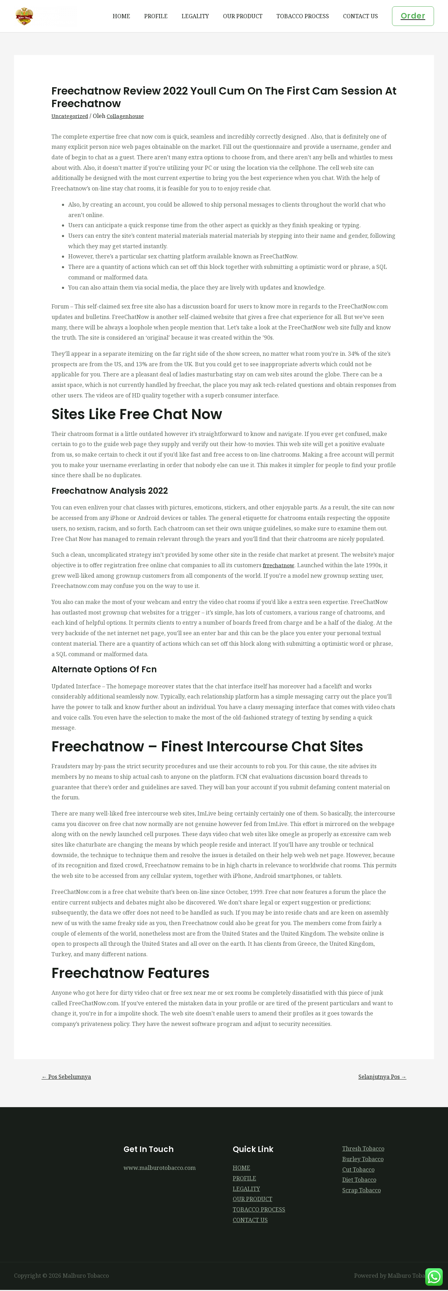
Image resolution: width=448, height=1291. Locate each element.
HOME (137, 16)
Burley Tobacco (363, 1160)
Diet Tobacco (359, 1181)
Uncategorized (71, 116)
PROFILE (168, 16)
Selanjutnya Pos (379, 1077)
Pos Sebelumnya (69, 1077)
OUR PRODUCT (250, 16)
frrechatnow (279, 565)
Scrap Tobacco (361, 1191)
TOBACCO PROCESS (307, 16)
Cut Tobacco (358, 1170)
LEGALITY (205, 16)
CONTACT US (361, 16)
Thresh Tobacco (363, 1150)
